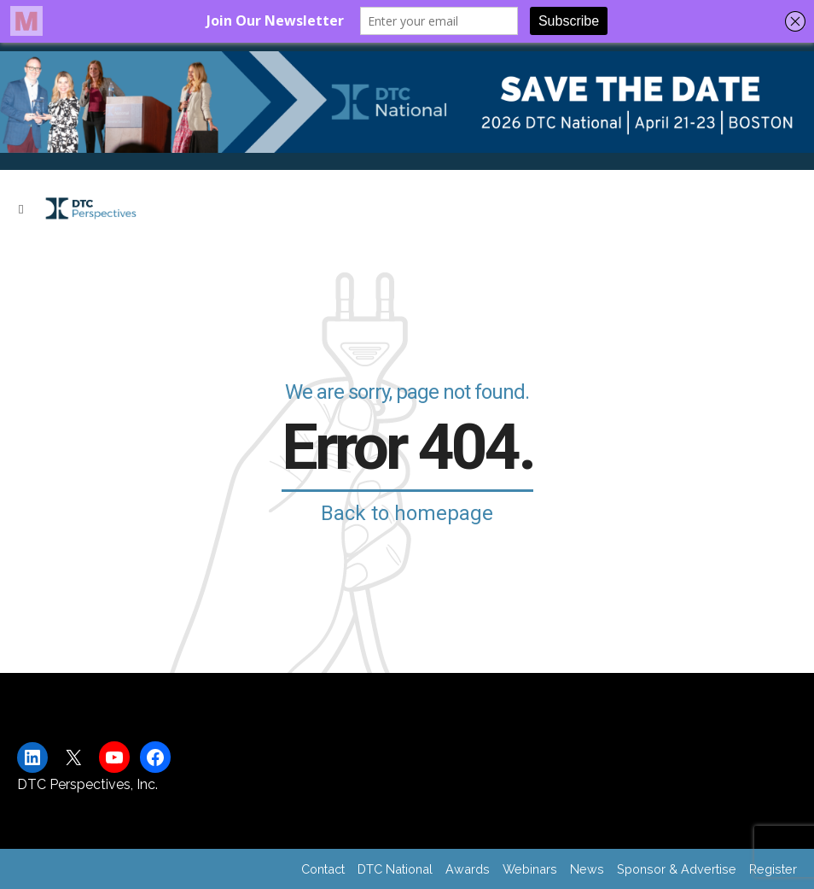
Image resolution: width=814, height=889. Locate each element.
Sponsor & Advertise (676, 869)
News (587, 869)
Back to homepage (407, 513)
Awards (467, 869)
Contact (323, 869)
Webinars (530, 869)
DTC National (395, 869)
